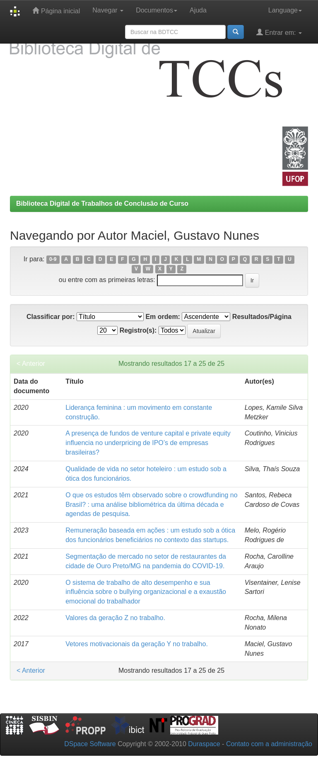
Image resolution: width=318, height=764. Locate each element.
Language (285, 10)
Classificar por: (50, 316)
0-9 (52, 260)
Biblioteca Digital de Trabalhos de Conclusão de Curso (102, 203)
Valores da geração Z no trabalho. (115, 617)
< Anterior (31, 363)
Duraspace (204, 743)
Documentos (156, 10)
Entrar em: (279, 32)
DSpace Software (90, 743)
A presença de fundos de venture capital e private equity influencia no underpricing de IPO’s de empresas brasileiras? (147, 443)
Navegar (107, 10)
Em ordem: (162, 316)
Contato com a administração (269, 743)
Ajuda (198, 10)
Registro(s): (138, 330)
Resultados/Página (262, 316)
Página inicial (56, 11)
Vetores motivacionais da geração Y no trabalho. (136, 643)
